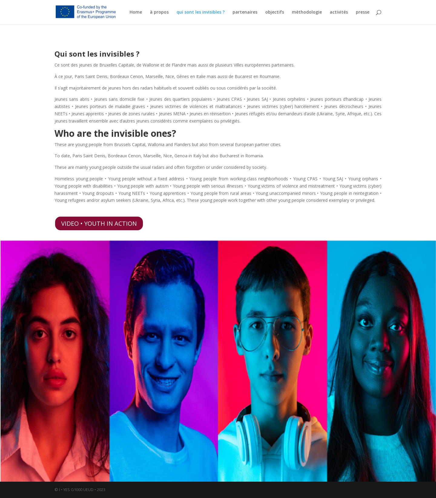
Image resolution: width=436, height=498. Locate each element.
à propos (159, 12)
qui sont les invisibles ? (201, 12)
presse (362, 12)
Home (136, 12)
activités (339, 12)
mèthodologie (307, 12)
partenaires (245, 12)
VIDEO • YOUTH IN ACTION (99, 223)
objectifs (274, 12)
